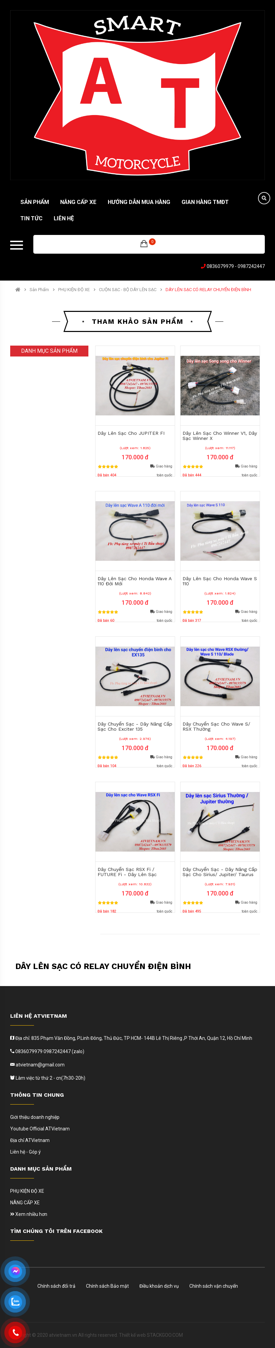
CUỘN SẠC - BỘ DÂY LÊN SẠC (127, 289)
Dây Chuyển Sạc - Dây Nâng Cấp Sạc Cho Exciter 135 (135, 726)
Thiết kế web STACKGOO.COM (151, 1335)
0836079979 (220, 266)
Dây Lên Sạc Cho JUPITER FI (131, 433)
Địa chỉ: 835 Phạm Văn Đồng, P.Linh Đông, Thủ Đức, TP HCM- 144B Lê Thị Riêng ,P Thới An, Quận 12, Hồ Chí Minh (133, 1038)
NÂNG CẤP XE (25, 1202)
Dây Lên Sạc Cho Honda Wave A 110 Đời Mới (134, 581)
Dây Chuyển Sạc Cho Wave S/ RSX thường (216, 726)
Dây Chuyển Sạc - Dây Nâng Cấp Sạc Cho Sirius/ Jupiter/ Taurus (220, 872)
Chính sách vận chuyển (213, 1286)
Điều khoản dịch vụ (159, 1286)
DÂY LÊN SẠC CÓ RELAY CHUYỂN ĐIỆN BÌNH (208, 289)
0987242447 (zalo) (64, 1051)
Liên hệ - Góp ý (25, 1152)
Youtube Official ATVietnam (40, 1128)
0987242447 (251, 266)
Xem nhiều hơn (28, 1214)
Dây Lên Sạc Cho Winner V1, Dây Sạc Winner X (220, 435)
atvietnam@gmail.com (40, 1064)
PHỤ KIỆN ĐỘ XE (74, 289)
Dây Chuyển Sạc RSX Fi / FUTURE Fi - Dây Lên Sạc (127, 872)
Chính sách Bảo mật (107, 1286)
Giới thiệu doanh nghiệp (34, 1117)
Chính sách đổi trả (56, 1286)
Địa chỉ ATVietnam (30, 1140)
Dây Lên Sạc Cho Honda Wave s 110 (220, 581)
